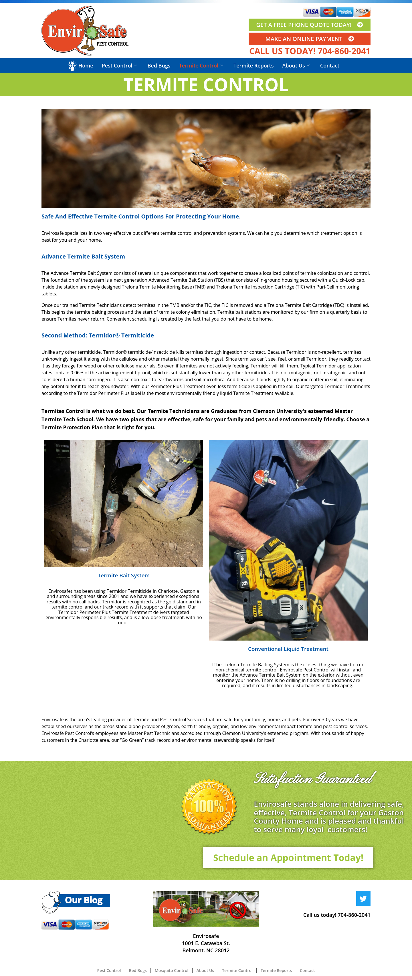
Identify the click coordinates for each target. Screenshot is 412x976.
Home (85, 65)
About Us (296, 65)
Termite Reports (253, 65)
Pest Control (119, 65)
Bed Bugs (158, 65)
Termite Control (201, 65)
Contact (329, 65)
